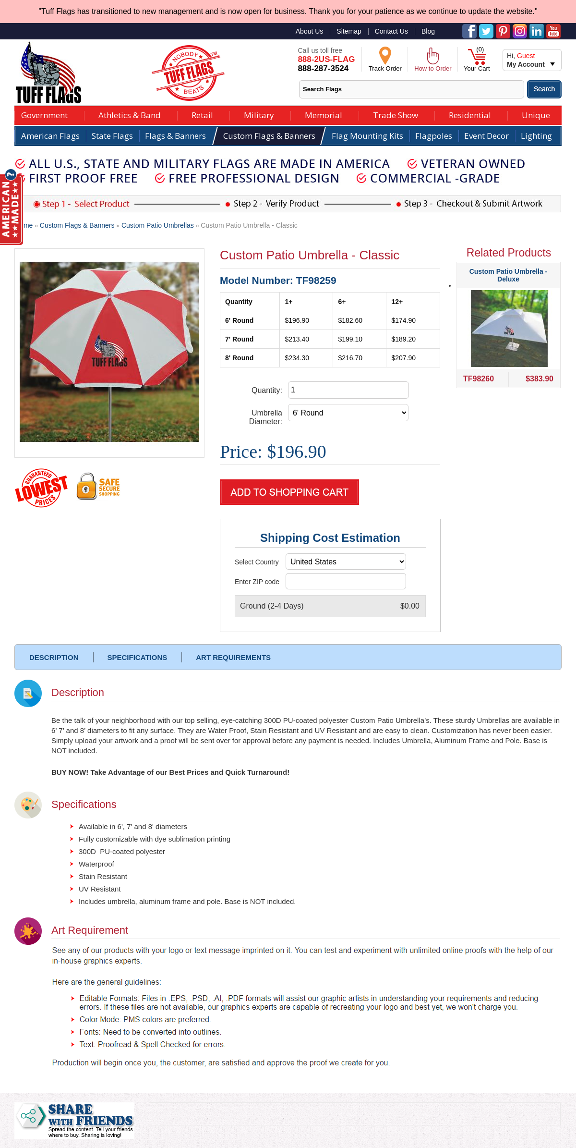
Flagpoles (433, 135)
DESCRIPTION (54, 657)
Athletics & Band (129, 114)
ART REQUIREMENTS (233, 657)
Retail (202, 114)
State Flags (112, 135)
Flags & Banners (175, 135)
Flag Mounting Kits (367, 135)
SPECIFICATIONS (138, 657)
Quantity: (267, 390)
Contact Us (391, 31)
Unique (536, 114)
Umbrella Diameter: (265, 417)
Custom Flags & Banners (269, 135)
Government (44, 114)
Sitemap (348, 31)
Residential (470, 114)
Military (259, 114)
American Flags (50, 135)
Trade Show (395, 114)
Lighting (536, 135)
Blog (428, 31)
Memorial (323, 114)
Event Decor (486, 135)
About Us (310, 31)
